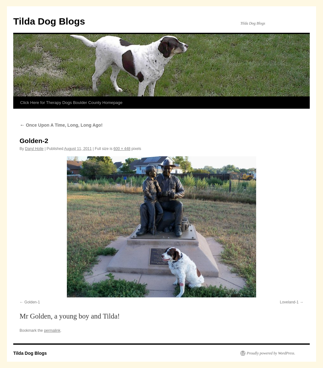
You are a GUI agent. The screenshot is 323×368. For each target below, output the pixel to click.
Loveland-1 (289, 302)
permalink (52, 330)
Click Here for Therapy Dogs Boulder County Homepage (71, 102)
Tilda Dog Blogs (49, 21)
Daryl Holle (34, 149)
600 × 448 (122, 149)
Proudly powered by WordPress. (271, 353)
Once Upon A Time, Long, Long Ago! (61, 125)
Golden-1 (32, 302)
